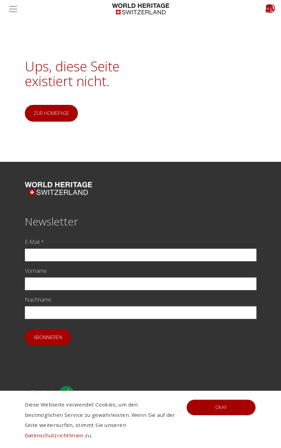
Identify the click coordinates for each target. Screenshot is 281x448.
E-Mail (34, 242)
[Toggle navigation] (15, 9)
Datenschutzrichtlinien (54, 435)
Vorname (36, 270)
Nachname (38, 299)
